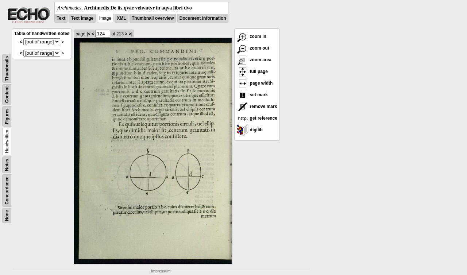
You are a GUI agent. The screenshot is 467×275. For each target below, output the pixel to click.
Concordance (6, 191)
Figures (6, 116)
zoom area (254, 59)
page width (255, 83)
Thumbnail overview (153, 18)
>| (130, 33)
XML (121, 18)
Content (6, 94)
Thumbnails (6, 68)
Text (61, 18)
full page (252, 71)
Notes (6, 165)
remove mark (257, 106)
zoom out (253, 48)
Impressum (160, 271)
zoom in (251, 36)
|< (88, 33)
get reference (257, 118)
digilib (250, 129)
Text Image (82, 18)
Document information (203, 18)
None (6, 215)
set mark (252, 94)
